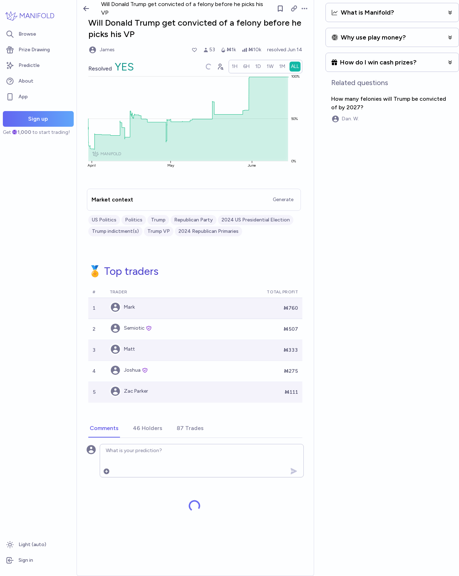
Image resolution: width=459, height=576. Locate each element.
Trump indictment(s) (115, 231)
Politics (133, 220)
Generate (283, 200)
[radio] (234, 67)
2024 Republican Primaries (208, 231)
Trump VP (158, 231)
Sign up (38, 118)
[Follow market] (280, 8)
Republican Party (193, 220)
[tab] (104, 429)
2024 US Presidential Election (255, 220)
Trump (158, 220)
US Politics (104, 220)
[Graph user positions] (220, 66)
